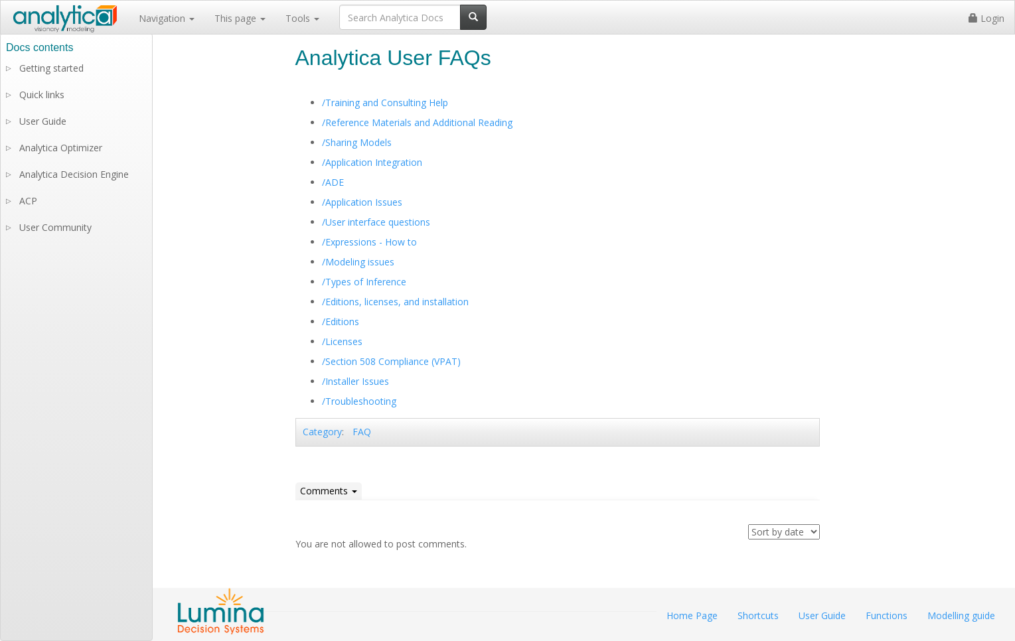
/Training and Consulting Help (385, 102)
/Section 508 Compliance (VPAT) (391, 361)
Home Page (692, 615)
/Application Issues (362, 202)
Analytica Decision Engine (74, 174)
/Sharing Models (357, 142)
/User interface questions (376, 222)
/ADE (333, 182)
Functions (886, 615)
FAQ (361, 431)
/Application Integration (372, 162)
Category (322, 431)
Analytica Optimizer (60, 147)
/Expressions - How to (369, 242)
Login (986, 18)
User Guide (42, 121)
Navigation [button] (167, 18)
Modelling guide (961, 615)
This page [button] (240, 18)
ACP (28, 200)
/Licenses (342, 341)
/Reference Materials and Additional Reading (417, 122)
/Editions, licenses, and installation (395, 301)
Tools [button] (302, 18)
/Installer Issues (355, 381)
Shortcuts (758, 615)
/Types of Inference (364, 281)
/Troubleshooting (359, 401)
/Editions (340, 321)
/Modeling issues (358, 261)
